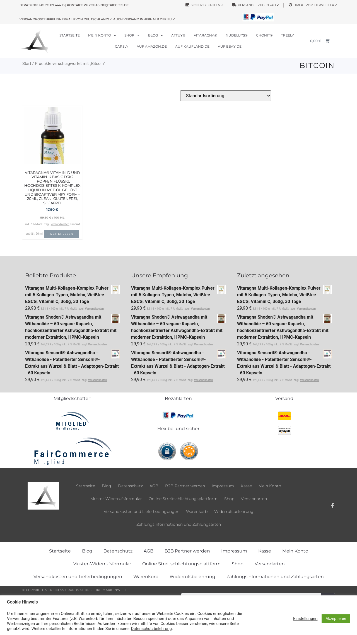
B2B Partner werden (185, 485)
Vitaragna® (205, 35)
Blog (155, 35)
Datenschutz (130, 485)
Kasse (246, 485)
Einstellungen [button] (305, 618)
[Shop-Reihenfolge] (225, 95)
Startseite (69, 35)
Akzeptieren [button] (335, 618)
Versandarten (254, 498)
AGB (153, 485)
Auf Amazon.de (152, 46)
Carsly (121, 46)
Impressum (223, 485)
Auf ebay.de (230, 46)
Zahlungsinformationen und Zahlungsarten (178, 524)
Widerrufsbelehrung (234, 511)
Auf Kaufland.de (192, 46)
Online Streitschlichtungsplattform (183, 498)
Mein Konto (102, 35)
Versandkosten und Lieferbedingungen (141, 511)
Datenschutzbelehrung (151, 628)
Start (26, 63)
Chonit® (264, 35)
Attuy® (178, 35)
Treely (287, 35)
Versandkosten (60, 224)
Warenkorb (197, 511)
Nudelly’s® (237, 35)
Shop (131, 35)
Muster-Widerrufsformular (116, 498)
